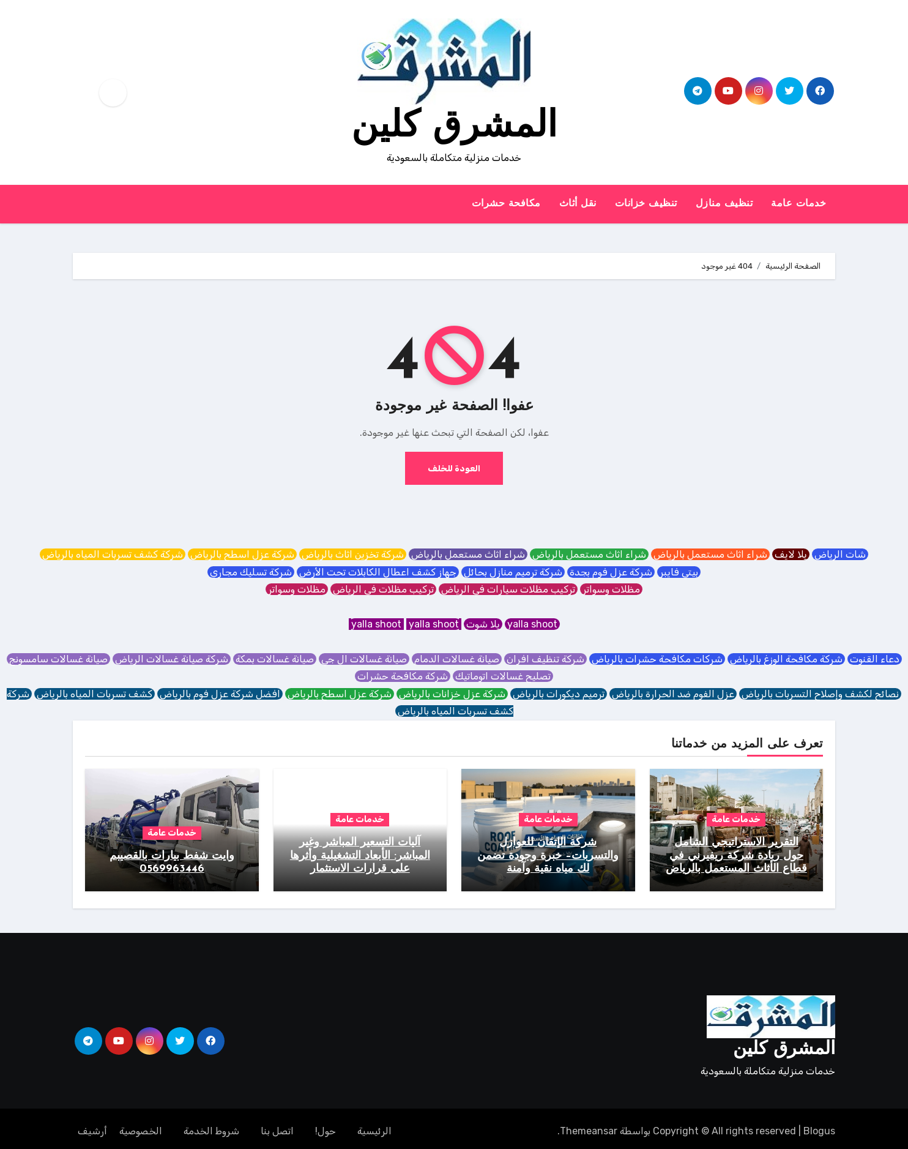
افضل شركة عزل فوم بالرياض (220, 694)
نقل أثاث (578, 204)
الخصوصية (140, 1125)
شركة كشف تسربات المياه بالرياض (112, 554)
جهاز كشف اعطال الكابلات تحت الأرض (378, 572)
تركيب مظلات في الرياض (383, 589)
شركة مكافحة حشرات (402, 676)
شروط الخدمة (211, 1125)
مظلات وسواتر (611, 589)
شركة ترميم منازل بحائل (513, 572)
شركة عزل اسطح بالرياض (242, 554)
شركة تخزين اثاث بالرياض (352, 554)
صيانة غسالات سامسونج (58, 659)
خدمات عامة (798, 204)
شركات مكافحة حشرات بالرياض (657, 659)
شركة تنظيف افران (545, 659)
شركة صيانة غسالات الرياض (172, 659)
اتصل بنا (277, 1125)
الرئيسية (374, 1125)
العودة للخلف (454, 468)
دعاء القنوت (874, 659)
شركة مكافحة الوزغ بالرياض (786, 659)
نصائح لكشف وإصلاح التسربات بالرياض (820, 694)
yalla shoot (532, 624)
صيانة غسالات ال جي (364, 659)
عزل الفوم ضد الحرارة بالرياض (673, 694)
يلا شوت (483, 624)
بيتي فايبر (679, 572)
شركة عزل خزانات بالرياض (452, 694)
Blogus (819, 1125)
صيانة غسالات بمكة (274, 659)
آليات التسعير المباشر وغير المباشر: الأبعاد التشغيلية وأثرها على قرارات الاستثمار (360, 856)
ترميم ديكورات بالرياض (558, 694)
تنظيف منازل (724, 204)
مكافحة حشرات (506, 204)
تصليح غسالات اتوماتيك (503, 676)
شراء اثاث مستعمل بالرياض (710, 554)
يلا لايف (790, 554)
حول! (325, 1125)
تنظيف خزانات (646, 204)
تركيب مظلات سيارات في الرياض (508, 589)
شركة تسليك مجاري (250, 572)
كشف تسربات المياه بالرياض (94, 694)
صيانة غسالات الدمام (457, 659)
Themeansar (588, 1125)
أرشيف (92, 1125)
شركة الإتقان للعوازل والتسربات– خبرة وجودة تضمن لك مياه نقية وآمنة (548, 856)
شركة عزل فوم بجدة (611, 572)
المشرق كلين (454, 127)
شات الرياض (840, 554)
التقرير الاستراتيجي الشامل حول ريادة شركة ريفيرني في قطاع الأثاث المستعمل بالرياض (736, 856)
